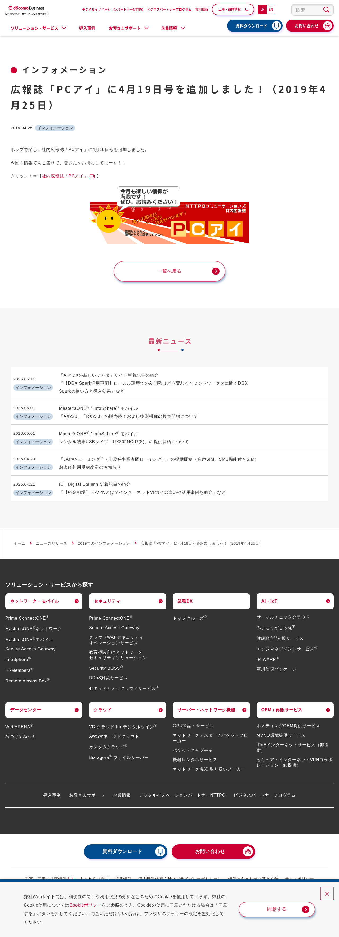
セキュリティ (107, 596)
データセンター (25, 705)
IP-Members (19, 665)
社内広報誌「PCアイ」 (65, 176)
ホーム (19, 538)
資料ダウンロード (251, 26)
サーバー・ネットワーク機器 (206, 705)
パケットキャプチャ (193, 745)
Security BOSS (106, 663)
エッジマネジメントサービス (287, 644)
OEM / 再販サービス (281, 705)
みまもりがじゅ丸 (276, 623)
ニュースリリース (51, 538)
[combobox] (312, 10)
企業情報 (122, 790)
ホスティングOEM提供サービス (288, 721)
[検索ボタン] (326, 10)
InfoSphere (18, 655)
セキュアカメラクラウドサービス (124, 684)
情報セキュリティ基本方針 (253, 874)
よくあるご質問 (94, 874)
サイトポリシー (299, 874)
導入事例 (87, 28)
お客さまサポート (87, 790)
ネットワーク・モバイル (34, 596)
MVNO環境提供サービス (281, 730)
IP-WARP (268, 655)
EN (271, 9)
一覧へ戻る (169, 271)
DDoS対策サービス (108, 673)
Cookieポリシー (90, 905)
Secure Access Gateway (30, 644)
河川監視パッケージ (277, 664)
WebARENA (19, 722)
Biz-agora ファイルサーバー (119, 753)
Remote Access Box (27, 676)
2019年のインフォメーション (104, 538)
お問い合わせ (307, 26)
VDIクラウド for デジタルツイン (123, 722)
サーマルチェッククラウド (283, 612)
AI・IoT (269, 596)
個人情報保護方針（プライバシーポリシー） (180, 874)
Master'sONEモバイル (29, 635)
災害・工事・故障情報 (46, 874)
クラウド (102, 705)
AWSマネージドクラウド (114, 732)
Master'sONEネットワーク (33, 624)
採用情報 (201, 9)
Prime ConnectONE (27, 613)
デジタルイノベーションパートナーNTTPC (112, 9)
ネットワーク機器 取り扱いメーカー (209, 764)
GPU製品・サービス (193, 721)
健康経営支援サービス (280, 634)
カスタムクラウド (108, 742)
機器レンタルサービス (195, 755)
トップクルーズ (190, 613)
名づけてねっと (21, 732)
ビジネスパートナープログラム (169, 9)
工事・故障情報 (229, 9)
